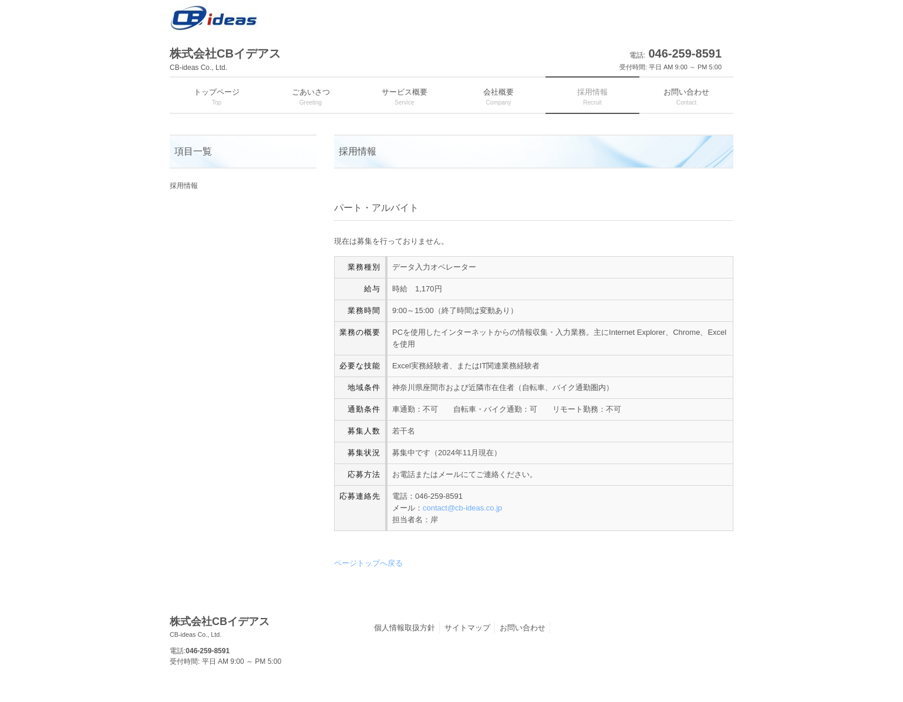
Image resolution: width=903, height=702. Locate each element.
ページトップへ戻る (368, 563)
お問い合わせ (522, 627)
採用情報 (184, 186)
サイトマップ (467, 627)
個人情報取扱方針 (404, 627)
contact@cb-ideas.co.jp (462, 507)
